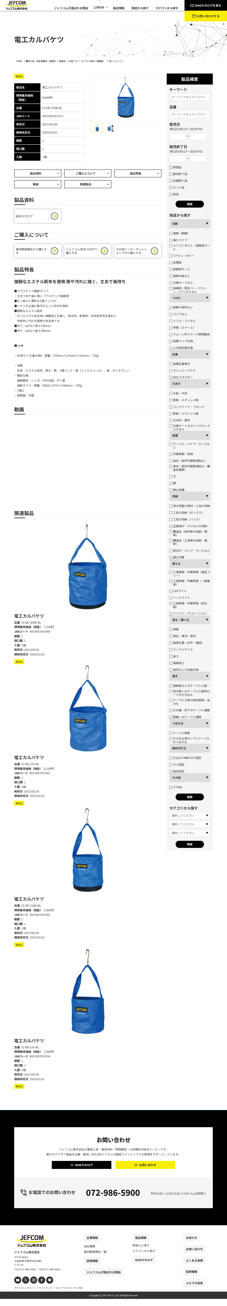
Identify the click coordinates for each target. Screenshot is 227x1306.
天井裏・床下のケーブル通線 (189, 710)
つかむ (176, 298)
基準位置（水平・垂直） (186, 642)
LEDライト (178, 591)
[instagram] (31, 1288)
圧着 (175, 354)
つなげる (178, 723)
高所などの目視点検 (184, 669)
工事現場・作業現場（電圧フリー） (189, 573)
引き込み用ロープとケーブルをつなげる (189, 740)
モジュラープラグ (182, 370)
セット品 (176, 187)
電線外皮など (179, 276)
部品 (174, 194)
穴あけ (176, 383)
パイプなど (178, 314)
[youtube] (17, 1288)
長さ (174, 656)
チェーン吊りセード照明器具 (189, 334)
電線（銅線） (179, 233)
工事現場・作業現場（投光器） (188, 605)
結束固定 (176, 771)
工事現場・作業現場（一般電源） (189, 582)
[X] (24, 1288)
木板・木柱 (178, 393)
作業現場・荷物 (181, 454)
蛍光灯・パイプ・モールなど (189, 550)
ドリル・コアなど (182, 320)
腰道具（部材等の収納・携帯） (188, 533)
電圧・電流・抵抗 (182, 636)
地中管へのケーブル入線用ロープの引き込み (189, 692)
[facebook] (38, 1288)
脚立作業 (176, 557)
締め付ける (179, 748)
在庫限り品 (178, 180)
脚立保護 (176, 490)
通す (175, 676)
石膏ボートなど (181, 282)
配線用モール (179, 269)
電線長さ (176, 663)
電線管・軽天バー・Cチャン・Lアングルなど (187, 289)
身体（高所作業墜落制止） (188, 460)
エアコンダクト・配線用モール (189, 247)
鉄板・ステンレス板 (184, 400)
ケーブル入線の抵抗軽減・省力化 (189, 701)
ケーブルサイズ (181, 649)
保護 (175, 435)
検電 (174, 629)
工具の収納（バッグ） (185, 519)
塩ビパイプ (178, 240)
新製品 (175, 167)
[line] (46, 1288)
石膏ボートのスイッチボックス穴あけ (189, 427)
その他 (176, 777)
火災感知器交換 (181, 347)
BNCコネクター (181, 377)
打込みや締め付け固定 (185, 757)
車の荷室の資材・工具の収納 (189, 505)
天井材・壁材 (179, 420)
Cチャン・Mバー (181, 255)
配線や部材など (181, 307)
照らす (176, 563)
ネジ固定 (176, 764)
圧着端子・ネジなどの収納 (188, 526)
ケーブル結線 (179, 733)
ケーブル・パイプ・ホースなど (189, 445)
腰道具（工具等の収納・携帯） (188, 542)
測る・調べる (180, 620)
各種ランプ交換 (181, 341)
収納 (175, 496)
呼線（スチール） (182, 327)
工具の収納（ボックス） (186, 512)
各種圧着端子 (179, 363)
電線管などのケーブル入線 (188, 685)
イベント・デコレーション (188, 613)
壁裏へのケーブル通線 (185, 717)
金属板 (175, 262)
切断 (175, 223)
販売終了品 (178, 174)
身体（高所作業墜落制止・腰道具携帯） (189, 467)
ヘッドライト (179, 597)
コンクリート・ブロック (186, 406)
